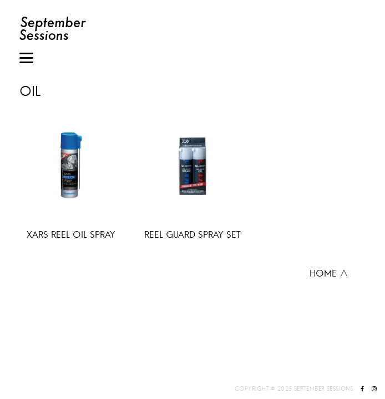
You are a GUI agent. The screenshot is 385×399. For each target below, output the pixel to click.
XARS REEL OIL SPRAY (71, 234)
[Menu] (26, 59)
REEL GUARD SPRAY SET (192, 234)
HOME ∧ (329, 273)
